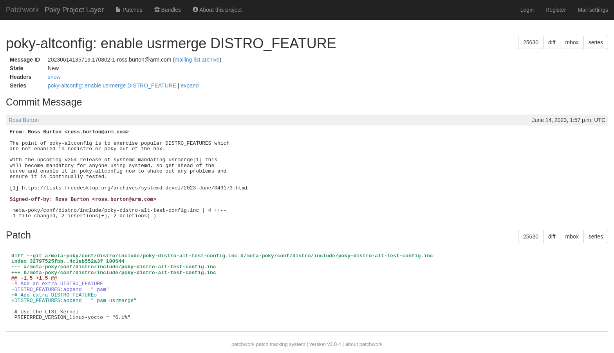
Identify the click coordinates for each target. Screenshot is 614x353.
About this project (217, 10)
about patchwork (364, 344)
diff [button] (551, 42)
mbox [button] (571, 42)
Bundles (167, 10)
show (54, 77)
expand (190, 85)
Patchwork (22, 10)
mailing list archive (197, 59)
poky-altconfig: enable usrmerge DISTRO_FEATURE (113, 85)
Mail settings (593, 10)
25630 (530, 42)
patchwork (243, 344)
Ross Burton (24, 120)
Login (527, 10)
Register (555, 10)
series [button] (596, 42)
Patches (129, 10)
